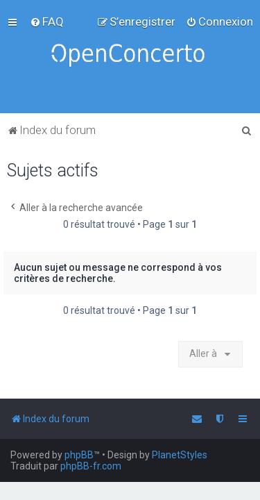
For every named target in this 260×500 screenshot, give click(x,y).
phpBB (79, 454)
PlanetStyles (179, 454)
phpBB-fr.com (90, 466)
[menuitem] (47, 21)
